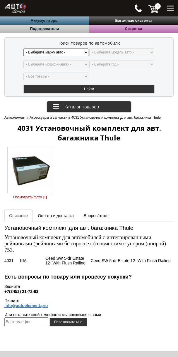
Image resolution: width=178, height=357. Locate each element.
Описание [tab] (18, 215)
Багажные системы (133, 20)
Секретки (133, 28)
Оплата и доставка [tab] (55, 215)
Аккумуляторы (45, 20)
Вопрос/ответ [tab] (96, 215)
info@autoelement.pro (26, 305)
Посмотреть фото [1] (30, 197)
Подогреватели (44, 28)
